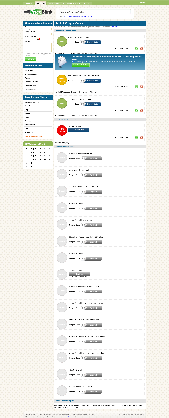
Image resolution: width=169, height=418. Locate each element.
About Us (75, 414)
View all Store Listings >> (33, 136)
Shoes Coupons (31, 89)
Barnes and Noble (32, 102)
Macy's (27, 117)
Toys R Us (29, 132)
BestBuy (28, 106)
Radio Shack (30, 125)
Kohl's (27, 113)
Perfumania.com (31, 82)
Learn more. (115, 27)
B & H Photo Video (87, 16)
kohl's (65, 16)
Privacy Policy (65, 414)
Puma (27, 78)
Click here (70, 417)
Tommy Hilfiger (31, 74)
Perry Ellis (29, 70)
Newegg (28, 121)
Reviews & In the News (86, 414)
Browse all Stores (44, 414)
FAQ (35, 414)
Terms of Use (56, 414)
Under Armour (30, 85)
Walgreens (76, 16)
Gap (26, 110)
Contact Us (29, 414)
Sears (70, 16)
